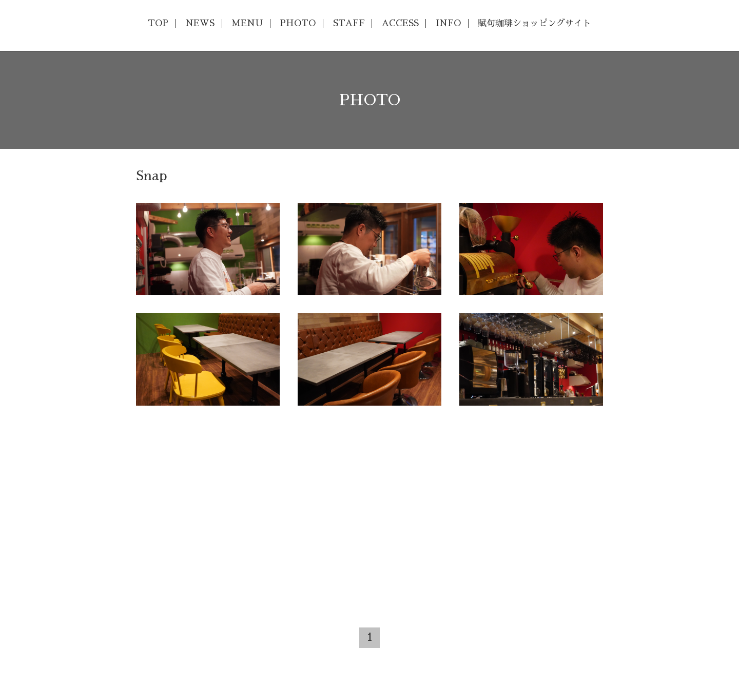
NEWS (200, 23)
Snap (151, 175)
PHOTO (298, 23)
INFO (448, 23)
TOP (158, 23)
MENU (247, 23)
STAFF (349, 23)
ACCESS (400, 23)
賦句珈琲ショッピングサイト (534, 23)
